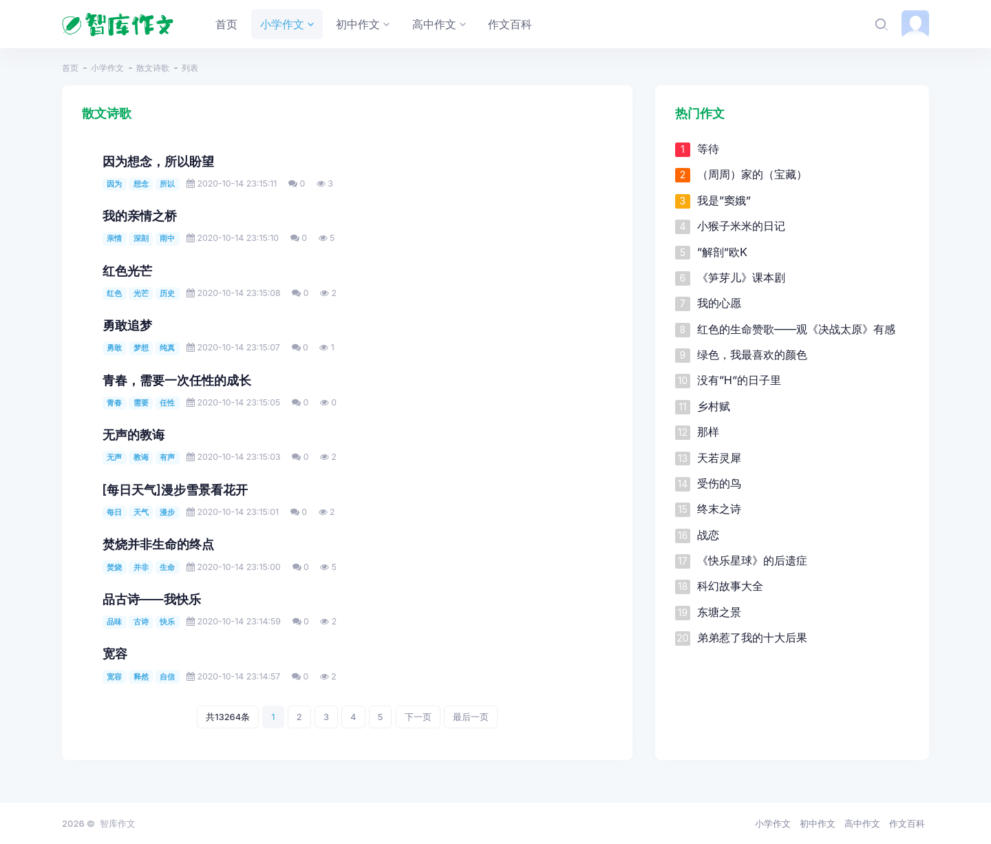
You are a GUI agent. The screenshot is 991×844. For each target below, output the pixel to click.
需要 (141, 403)
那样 (708, 432)
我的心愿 (719, 303)
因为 (114, 184)
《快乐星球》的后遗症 (752, 560)
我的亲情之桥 (140, 216)
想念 (141, 184)
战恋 (708, 535)
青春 (114, 403)
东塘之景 (719, 612)
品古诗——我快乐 (152, 599)
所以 (167, 184)
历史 (167, 293)
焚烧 (114, 567)
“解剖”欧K (722, 252)
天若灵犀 (719, 458)
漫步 (167, 512)
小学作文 (107, 68)
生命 (167, 567)
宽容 (115, 653)
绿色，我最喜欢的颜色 (752, 354)
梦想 (141, 347)
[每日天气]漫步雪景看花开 (175, 490)
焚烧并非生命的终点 (158, 544)
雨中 (167, 238)
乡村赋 (713, 406)
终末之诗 (719, 509)
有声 (167, 457)
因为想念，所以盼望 (158, 161)
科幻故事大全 (730, 586)
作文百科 (907, 823)
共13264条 (228, 716)
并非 (141, 567)
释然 (141, 677)
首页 (70, 68)
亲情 (114, 238)
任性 (167, 403)
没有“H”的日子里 (739, 380)
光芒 (141, 293)
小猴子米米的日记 (741, 226)
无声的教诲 (133, 435)
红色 (114, 293)
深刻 (141, 238)
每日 (114, 512)
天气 (141, 512)
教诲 (141, 457)
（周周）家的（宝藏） (752, 174)
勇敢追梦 (127, 325)
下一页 (418, 716)
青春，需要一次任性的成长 (177, 380)
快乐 (167, 621)
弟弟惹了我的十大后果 (752, 637)
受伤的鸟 (719, 483)
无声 (114, 457)
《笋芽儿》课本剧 (741, 277)
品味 (114, 621)
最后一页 (471, 716)
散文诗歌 (152, 68)
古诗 (141, 621)
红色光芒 (127, 271)
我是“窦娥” (724, 200)
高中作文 (862, 823)
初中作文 (817, 823)
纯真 (167, 347)
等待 (708, 149)
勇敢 (114, 347)
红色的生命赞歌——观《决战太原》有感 (796, 329)
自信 (167, 677)
